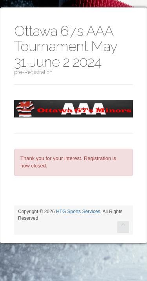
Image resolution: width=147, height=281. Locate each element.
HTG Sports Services (78, 211)
